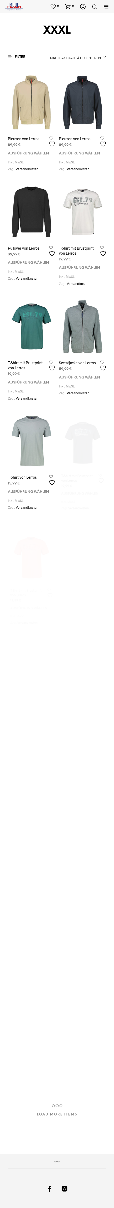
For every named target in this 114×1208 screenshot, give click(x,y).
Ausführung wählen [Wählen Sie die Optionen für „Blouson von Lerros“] (28, 153)
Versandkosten (27, 169)
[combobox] (62, 57)
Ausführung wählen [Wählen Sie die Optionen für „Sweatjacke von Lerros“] (79, 375)
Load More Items (57, 1114)
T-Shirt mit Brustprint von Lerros (76, 250)
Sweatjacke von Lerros (77, 362)
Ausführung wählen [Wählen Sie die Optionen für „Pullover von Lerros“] (28, 262)
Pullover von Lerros (23, 248)
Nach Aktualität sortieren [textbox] (75, 58)
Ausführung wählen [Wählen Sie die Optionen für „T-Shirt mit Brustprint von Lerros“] (80, 267)
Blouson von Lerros (23, 138)
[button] (54, 6)
